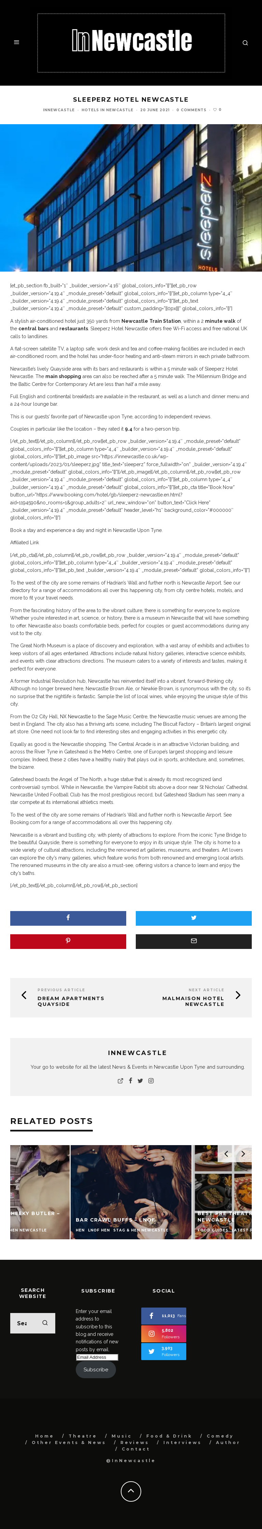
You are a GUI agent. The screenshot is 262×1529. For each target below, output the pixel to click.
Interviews (182, 1442)
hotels (208, 590)
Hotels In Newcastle (107, 110)
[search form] (32, 1323)
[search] (45, 1323)
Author (228, 1442)
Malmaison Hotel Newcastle (193, 1001)
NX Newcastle (75, 716)
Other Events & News (69, 1442)
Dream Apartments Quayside (71, 1001)
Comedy (220, 1436)
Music (122, 1436)
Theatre (83, 1436)
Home (44, 1436)
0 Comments (191, 110)
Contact (136, 1449)
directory (21, 590)
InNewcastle (59, 110)
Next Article (206, 990)
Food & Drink (169, 1436)
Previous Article (61, 990)
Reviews (134, 1442)
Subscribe (96, 1369)
